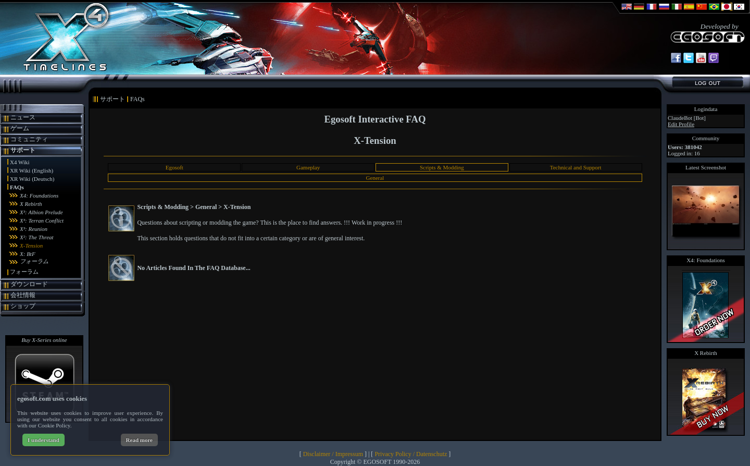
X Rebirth (31, 204)
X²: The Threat (37, 237)
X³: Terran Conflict (42, 220)
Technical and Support (576, 167)
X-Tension (31, 245)
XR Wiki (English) (31, 170)
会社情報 (22, 295)
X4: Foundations (39, 195)
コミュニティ (29, 139)
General (375, 178)
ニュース (22, 117)
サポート (22, 150)
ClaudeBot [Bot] (687, 118)
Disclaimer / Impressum (333, 454)
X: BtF (27, 254)
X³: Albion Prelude (41, 212)
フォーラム (34, 261)
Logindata (706, 109)
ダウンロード (29, 284)
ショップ (22, 306)
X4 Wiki (20, 162)
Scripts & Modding (442, 167)
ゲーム (19, 128)
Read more (139, 440)
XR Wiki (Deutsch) (32, 179)
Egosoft (174, 167)
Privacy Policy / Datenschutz (410, 454)
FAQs (17, 187)
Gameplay (308, 167)
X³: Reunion (33, 229)
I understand (43, 440)
